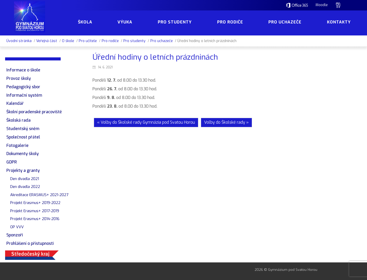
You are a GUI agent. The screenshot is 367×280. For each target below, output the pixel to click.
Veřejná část (46, 41)
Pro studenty (134, 41)
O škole (68, 41)
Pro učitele (88, 41)
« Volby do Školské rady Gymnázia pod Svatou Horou (146, 122)
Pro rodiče (110, 41)
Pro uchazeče (161, 41)
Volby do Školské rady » (226, 122)
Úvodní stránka (19, 41)
